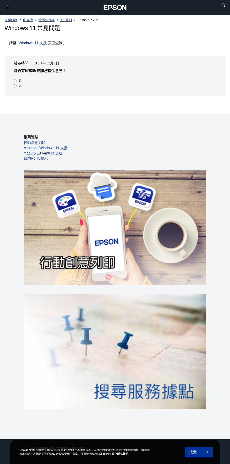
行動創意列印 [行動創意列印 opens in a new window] (35, 143)
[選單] (7, 5)
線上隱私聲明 (120, 454)
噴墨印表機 (47, 20)
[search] (223, 6)
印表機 (28, 20)
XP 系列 (66, 20)
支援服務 (11, 20)
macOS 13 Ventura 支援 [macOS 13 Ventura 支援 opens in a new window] (43, 153)
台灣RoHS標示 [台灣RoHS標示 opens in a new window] (36, 158)
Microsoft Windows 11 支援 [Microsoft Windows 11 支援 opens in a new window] (46, 148)
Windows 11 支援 (33, 43)
